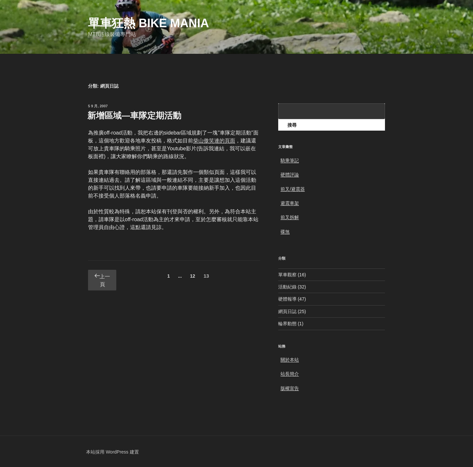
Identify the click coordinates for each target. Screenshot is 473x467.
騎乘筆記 (290, 160)
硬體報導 (287, 299)
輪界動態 (287, 323)
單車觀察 (287, 274)
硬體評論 (290, 174)
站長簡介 (290, 373)
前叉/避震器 (293, 189)
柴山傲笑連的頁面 (214, 140)
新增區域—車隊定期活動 (134, 115)
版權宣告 (290, 388)
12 (192, 277)
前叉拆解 (290, 217)
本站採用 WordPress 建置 (112, 452)
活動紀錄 (287, 286)
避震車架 (290, 203)
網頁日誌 (287, 311)
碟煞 (285, 231)
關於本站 (290, 359)
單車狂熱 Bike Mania (148, 23)
